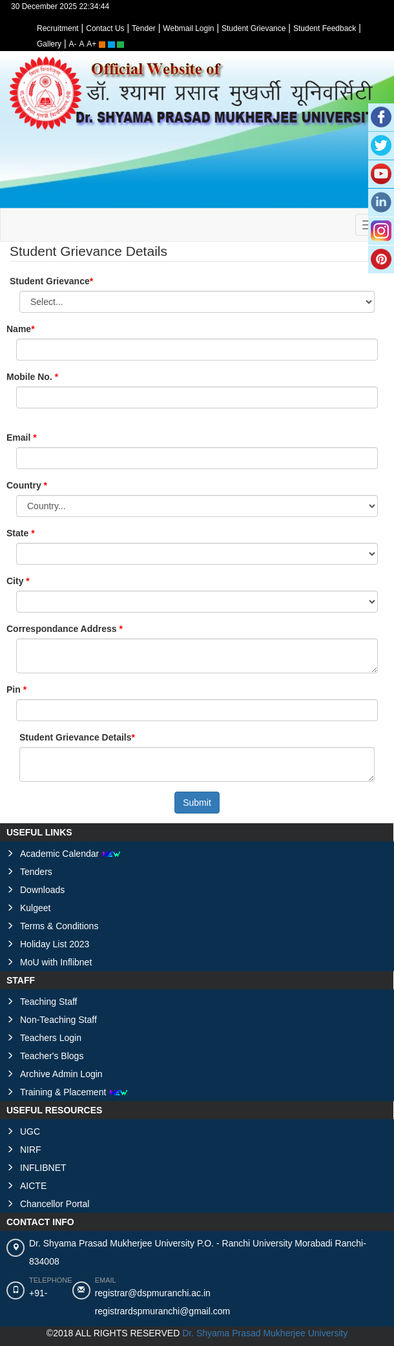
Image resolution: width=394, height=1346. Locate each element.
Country (25, 485)
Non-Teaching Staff (58, 1020)
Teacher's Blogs (51, 1056)
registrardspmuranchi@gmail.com (163, 1311)
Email (19, 437)
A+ (91, 43)
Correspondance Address (62, 629)
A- (73, 43)
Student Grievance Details (75, 737)
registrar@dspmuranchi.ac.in (153, 1293)
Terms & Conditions (59, 926)
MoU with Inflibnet (56, 962)
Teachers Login (50, 1038)
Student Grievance (253, 28)
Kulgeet (35, 908)
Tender (144, 28)
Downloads (42, 890)
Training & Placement (74, 1092)
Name (18, 329)
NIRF (30, 1149)
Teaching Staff (48, 1001)
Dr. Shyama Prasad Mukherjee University (264, 1333)
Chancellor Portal (54, 1204)
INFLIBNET (43, 1167)
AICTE (33, 1186)
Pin (14, 689)
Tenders (36, 872)
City (16, 581)
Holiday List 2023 (54, 944)
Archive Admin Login (61, 1074)
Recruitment (58, 28)
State (18, 533)
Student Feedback (324, 28)
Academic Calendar (70, 853)
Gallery (49, 43)
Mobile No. (30, 377)
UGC (30, 1131)
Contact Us (105, 28)
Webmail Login (188, 28)
